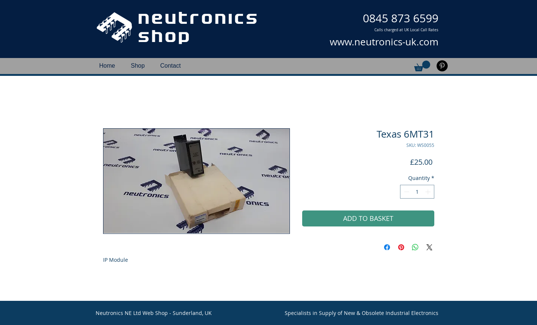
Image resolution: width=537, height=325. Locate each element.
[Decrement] (405, 191)
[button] (422, 66)
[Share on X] (429, 247)
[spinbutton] (417, 191)
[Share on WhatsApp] (415, 247)
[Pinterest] (442, 65)
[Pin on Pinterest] (401, 247)
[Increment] (428, 191)
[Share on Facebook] (387, 247)
